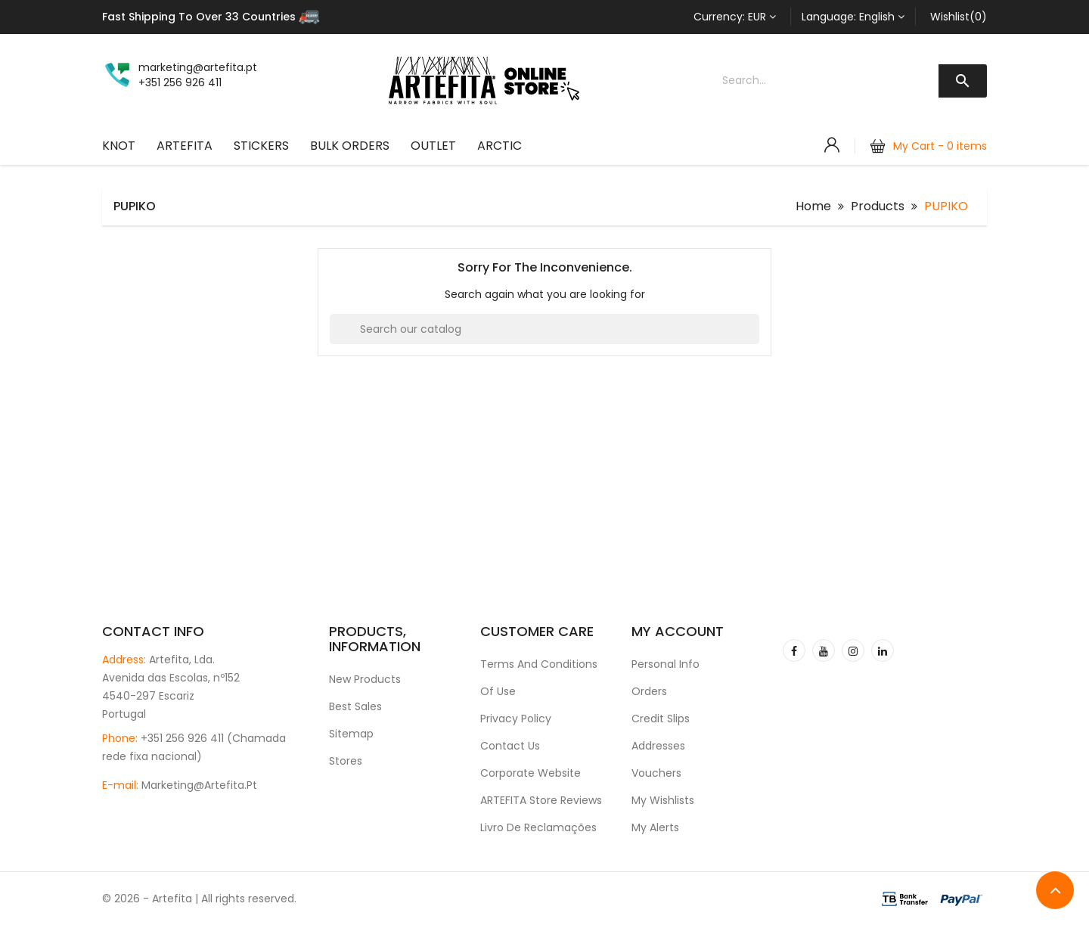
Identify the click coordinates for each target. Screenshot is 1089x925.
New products (365, 679)
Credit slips (660, 718)
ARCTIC (499, 145)
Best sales (355, 706)
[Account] (831, 145)
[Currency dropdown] (734, 16)
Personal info (665, 664)
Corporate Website (530, 773)
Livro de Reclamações (538, 827)
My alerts (655, 827)
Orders (649, 691)
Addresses (658, 745)
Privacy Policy (515, 718)
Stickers (261, 145)
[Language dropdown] (853, 16)
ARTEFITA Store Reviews (541, 800)
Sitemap (351, 733)
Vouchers (656, 773)
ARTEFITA (185, 145)
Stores (345, 760)
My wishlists (662, 800)
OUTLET (433, 145)
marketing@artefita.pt (199, 785)
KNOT (118, 145)
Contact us (510, 745)
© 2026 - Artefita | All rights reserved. (199, 898)
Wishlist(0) (958, 16)
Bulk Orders (349, 145)
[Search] (544, 329)
